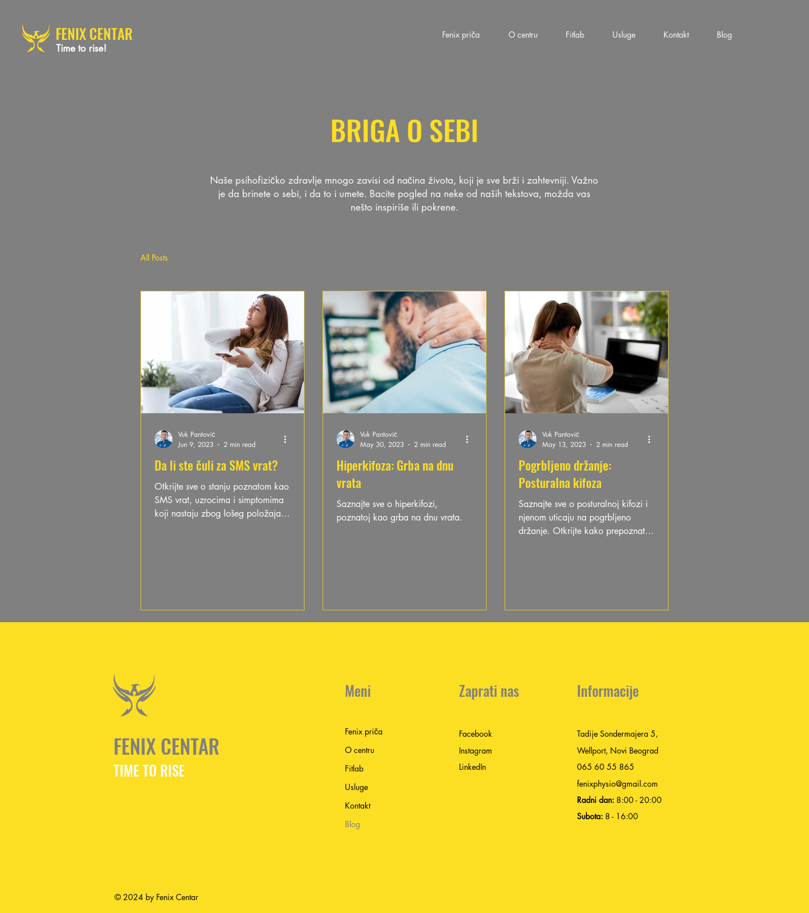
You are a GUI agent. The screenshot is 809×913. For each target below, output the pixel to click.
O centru (359, 750)
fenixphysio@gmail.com (617, 783)
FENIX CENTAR (94, 33)
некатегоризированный (391, 257)
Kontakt (357, 805)
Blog (352, 824)
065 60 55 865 (605, 766)
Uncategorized (215, 257)
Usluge (356, 787)
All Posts (154, 257)
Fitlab (354, 768)
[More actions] (289, 439)
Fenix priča (364, 731)
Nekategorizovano (294, 257)
